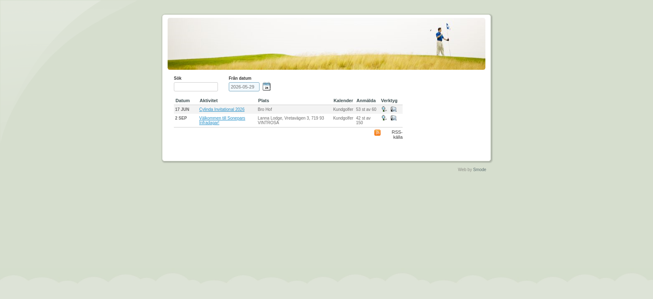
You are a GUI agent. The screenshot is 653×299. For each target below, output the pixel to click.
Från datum (240, 78)
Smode (479, 169)
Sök (177, 78)
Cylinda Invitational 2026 (222, 109)
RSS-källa (397, 135)
